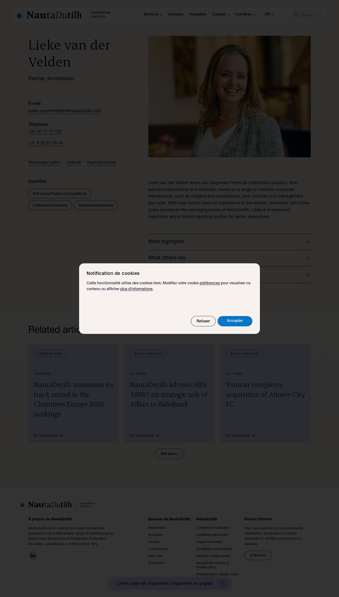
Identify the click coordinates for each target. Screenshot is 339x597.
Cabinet (221, 15)
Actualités (197, 15)
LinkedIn (74, 163)
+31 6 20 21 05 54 (45, 143)
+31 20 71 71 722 (45, 132)
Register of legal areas (213, 556)
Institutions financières (50, 205)
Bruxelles (155, 535)
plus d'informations (136, 291)
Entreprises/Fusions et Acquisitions (59, 194)
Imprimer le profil (101, 163)
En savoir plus (50, 435)
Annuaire (176, 15)
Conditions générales (212, 535)
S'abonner (258, 555)
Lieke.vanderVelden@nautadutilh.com (64, 111)
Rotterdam (156, 563)
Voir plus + (170, 454)
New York (155, 556)
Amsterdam (156, 528)
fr (269, 15)
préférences (210, 284)
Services (153, 15)
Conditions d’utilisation (213, 528)
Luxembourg (157, 549)
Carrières (245, 15)
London (154, 542)
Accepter (235, 322)
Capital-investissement (96, 205)
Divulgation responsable (214, 549)
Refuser (203, 322)
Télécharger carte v (44, 163)
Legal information (209, 542)
